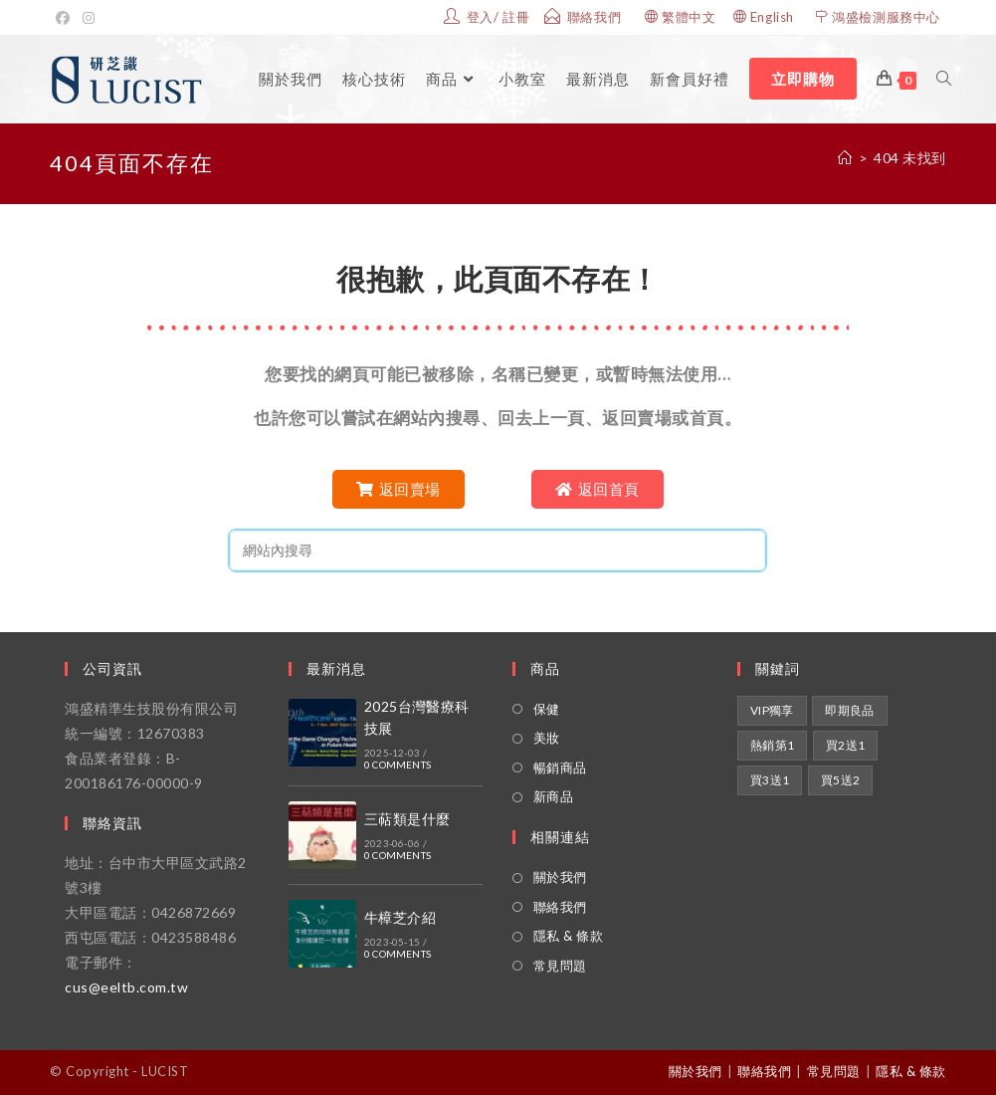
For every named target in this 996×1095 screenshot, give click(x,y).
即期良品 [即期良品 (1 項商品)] (850, 710)
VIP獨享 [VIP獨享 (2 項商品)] (772, 710)
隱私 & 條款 (568, 936)
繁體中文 (688, 17)
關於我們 (560, 877)
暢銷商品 (560, 767)
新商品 (553, 796)
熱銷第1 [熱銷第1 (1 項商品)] (772, 745)
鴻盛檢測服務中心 (886, 17)
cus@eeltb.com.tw (126, 987)
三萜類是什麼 (407, 818)
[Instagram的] (89, 18)
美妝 (546, 738)
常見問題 (560, 966)
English (772, 17)
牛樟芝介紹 (400, 917)
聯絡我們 (560, 907)
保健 (546, 709)
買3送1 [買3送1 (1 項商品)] (770, 779)
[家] (845, 157)
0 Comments (397, 764)
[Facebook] (66, 18)
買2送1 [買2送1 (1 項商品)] (846, 745)
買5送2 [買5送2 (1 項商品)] (841, 779)
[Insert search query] (497, 550)
